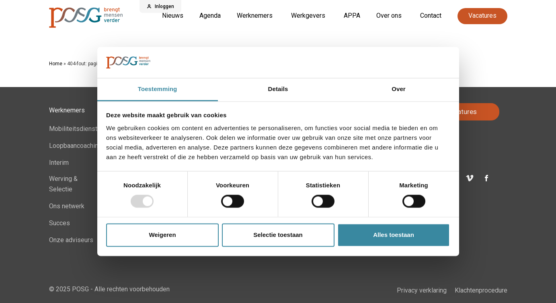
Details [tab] (278, 88)
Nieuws (172, 15)
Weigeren (162, 234)
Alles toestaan (393, 234)
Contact (430, 15)
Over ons (389, 15)
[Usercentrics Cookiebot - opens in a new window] (415, 62)
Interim (59, 162)
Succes (59, 223)
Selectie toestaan (278, 234)
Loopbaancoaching (75, 145)
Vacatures (482, 15)
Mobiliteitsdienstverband (84, 129)
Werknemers (255, 15)
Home (55, 63)
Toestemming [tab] (157, 88)
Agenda (210, 15)
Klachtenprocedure (481, 290)
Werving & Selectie (63, 184)
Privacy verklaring (422, 290)
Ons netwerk (66, 206)
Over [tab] (399, 88)
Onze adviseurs (71, 240)
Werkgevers (308, 15)
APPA (352, 15)
